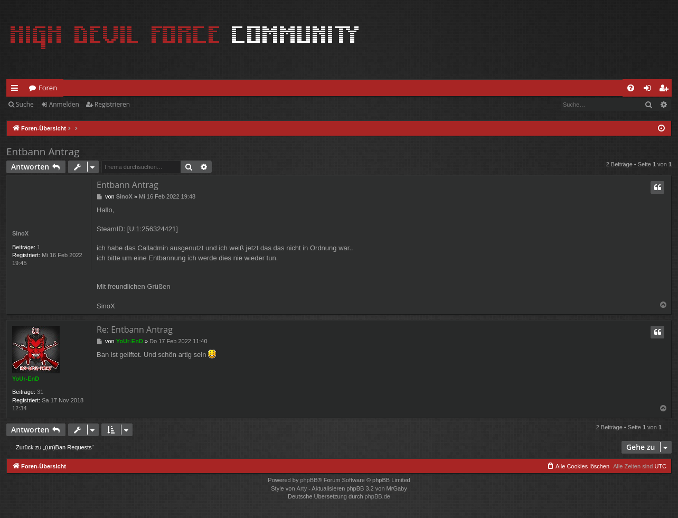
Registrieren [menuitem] (666, 90)
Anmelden (64, 104)
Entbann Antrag (42, 151)
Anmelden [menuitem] (650, 90)
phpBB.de (377, 496)
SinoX (20, 233)
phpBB (308, 480)
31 (40, 392)
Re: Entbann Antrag (135, 329)
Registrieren (112, 104)
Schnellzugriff (17, 90)
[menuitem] (631, 88)
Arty (302, 488)
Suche (25, 104)
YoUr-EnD (25, 378)
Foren (48, 87)
